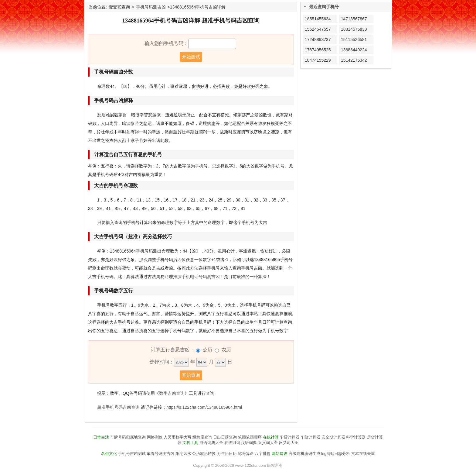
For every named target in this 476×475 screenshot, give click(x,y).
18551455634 (318, 18)
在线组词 (232, 442)
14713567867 (354, 18)
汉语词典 (249, 442)
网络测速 (155, 437)
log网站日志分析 (335, 453)
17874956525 (318, 49)
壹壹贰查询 (119, 7)
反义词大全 (288, 442)
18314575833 (354, 29)
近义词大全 (268, 442)
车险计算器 (310, 437)
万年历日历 (227, 453)
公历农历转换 (204, 453)
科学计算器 (356, 437)
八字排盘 (262, 453)
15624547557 (318, 29)
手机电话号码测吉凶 (201, 276)
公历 (207, 349)
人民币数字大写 (177, 437)
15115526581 (354, 39)
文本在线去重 (363, 453)
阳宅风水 (183, 453)
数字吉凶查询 (172, 393)
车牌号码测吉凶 (160, 453)
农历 (226, 349)
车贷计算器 (289, 437)
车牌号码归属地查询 (128, 437)
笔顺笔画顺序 (250, 437)
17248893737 (318, 39)
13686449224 (354, 49)
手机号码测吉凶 (151, 7)
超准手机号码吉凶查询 (118, 407)
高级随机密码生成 (304, 453)
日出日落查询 (225, 437)
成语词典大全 (211, 442)
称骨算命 (246, 453)
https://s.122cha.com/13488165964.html (204, 407)
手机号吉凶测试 (132, 453)
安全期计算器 (333, 437)
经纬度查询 (202, 437)
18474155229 (318, 60)
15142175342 (354, 60)
